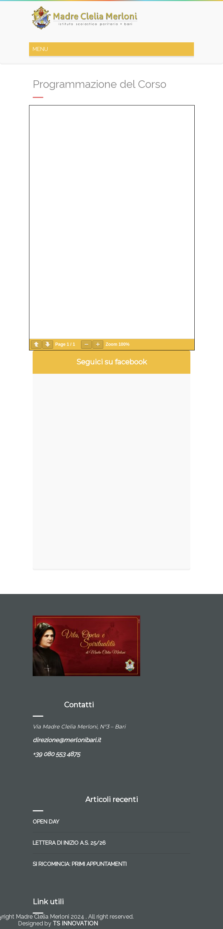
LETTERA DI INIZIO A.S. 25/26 (69, 843)
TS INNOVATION (75, 923)
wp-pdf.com (176, 344)
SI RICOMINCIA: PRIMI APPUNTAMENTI (80, 864)
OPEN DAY (46, 822)
